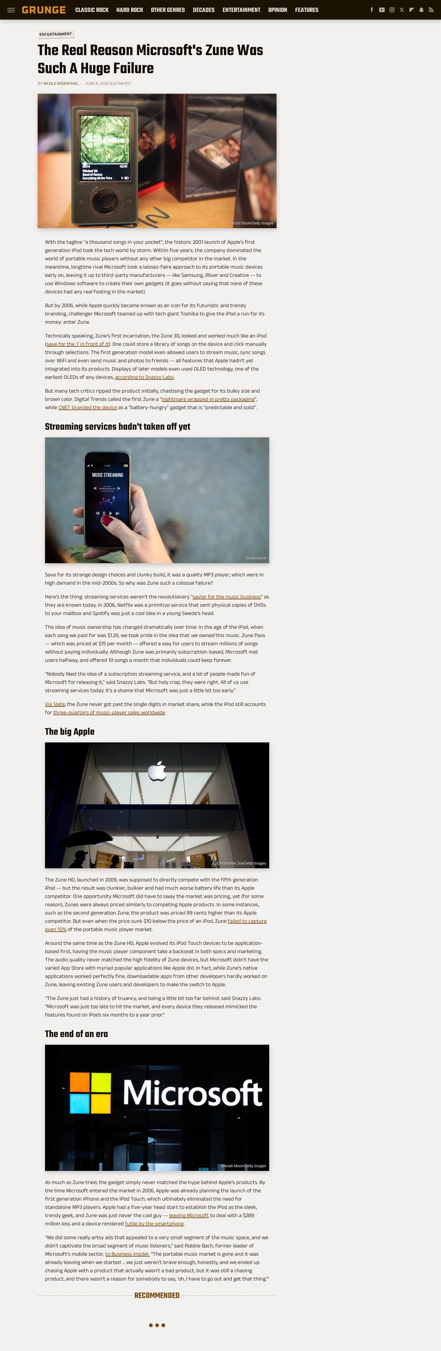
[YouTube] (382, 9)
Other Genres (168, 10)
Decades (204, 10)
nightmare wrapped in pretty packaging (208, 399)
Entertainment (241, 10)
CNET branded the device (87, 407)
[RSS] (431, 9)
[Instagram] (392, 9)
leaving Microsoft (189, 1215)
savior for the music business (227, 597)
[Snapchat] (421, 9)
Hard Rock (129, 10)
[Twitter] (401, 9)
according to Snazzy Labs (144, 377)
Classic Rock (91, 10)
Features (306, 10)
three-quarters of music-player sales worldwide (109, 712)
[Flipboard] (411, 9)
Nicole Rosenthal (60, 83)
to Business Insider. (127, 1254)
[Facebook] (371, 9)
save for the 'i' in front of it (78, 344)
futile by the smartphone (154, 1224)
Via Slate (55, 704)
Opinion (277, 10)
